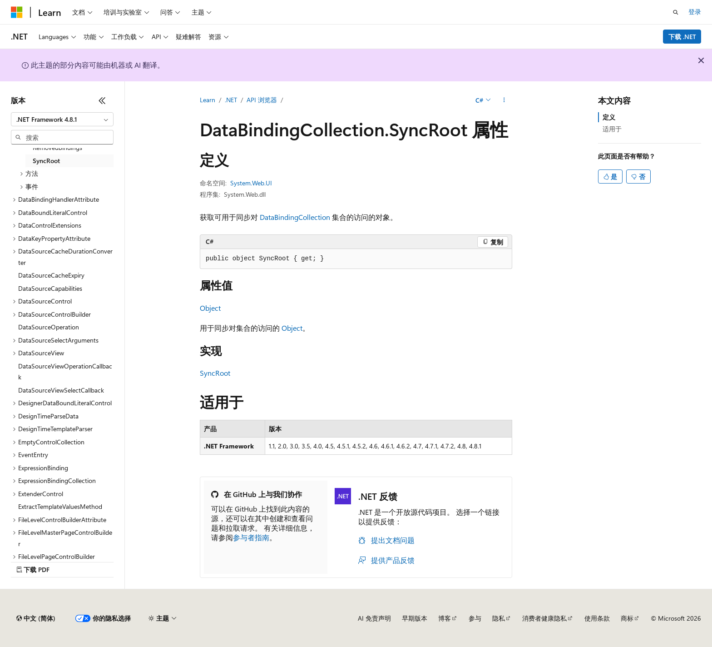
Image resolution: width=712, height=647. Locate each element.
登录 (694, 11)
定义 (609, 117)
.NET (231, 99)
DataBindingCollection (295, 217)
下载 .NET (682, 36)
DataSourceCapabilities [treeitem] (50, 288)
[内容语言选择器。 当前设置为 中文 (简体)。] (36, 618)
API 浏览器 (262, 99)
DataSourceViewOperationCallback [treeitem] (65, 372)
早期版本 (414, 618)
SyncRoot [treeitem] (46, 160)
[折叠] (102, 100)
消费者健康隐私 (544, 618)
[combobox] (62, 119)
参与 (475, 618)
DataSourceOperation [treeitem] (48, 327)
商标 (627, 618)
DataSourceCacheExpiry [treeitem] (51, 275)
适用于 (612, 128)
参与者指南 (251, 537)
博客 (444, 618)
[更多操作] (504, 100)
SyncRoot (215, 373)
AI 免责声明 (374, 618)
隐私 (498, 618)
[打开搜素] (676, 12)
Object (210, 308)
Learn (207, 99)
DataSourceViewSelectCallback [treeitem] (61, 390)
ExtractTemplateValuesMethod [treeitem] (60, 506)
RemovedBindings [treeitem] (57, 147)
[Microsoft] (17, 12)
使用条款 (597, 618)
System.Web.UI (251, 183)
